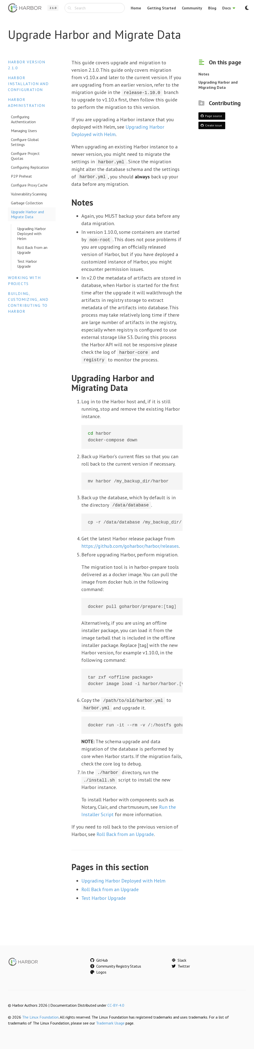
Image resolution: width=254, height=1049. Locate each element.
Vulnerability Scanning (29, 193)
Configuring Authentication (23, 119)
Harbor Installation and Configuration (28, 83)
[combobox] (94, 8)
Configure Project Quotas (25, 156)
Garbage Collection (27, 202)
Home (136, 7)
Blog (212, 7)
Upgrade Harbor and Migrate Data (27, 214)
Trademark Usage (110, 1022)
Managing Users (24, 130)
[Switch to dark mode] (247, 8)
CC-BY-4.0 (115, 1004)
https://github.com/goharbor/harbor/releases (130, 545)
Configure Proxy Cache (29, 185)
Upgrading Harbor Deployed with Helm (31, 233)
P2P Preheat (21, 176)
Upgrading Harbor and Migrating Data (218, 85)
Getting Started (161, 7)
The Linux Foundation (40, 1016)
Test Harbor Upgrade (27, 264)
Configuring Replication (30, 167)
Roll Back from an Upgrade (32, 250)
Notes (203, 74)
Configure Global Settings (25, 142)
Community (192, 7)
